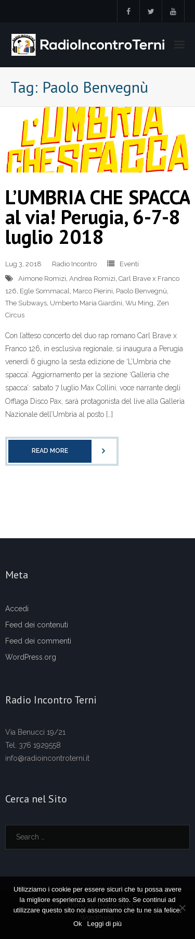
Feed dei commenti (38, 641)
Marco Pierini (93, 291)
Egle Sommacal (45, 291)
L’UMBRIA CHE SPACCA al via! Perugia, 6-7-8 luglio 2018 (97, 216)
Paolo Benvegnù (141, 291)
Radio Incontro (74, 264)
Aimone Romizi (42, 278)
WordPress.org (30, 657)
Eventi (129, 264)
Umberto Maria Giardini (86, 303)
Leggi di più (104, 924)
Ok (77, 924)
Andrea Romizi (92, 278)
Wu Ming (139, 303)
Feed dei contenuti (36, 625)
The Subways (26, 303)
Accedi (17, 608)
